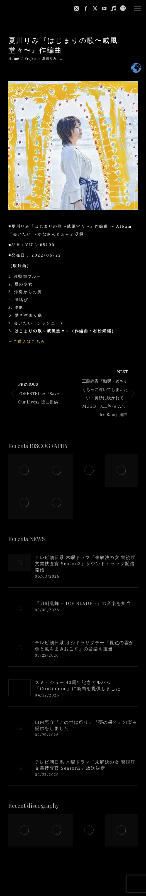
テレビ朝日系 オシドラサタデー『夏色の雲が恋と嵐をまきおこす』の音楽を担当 (84, 645)
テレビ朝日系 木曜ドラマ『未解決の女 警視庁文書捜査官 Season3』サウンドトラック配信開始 (85, 563)
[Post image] (19, 562)
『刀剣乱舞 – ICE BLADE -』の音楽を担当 (83, 603)
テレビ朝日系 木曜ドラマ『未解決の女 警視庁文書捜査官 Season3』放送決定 (85, 765)
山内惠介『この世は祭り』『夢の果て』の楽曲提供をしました (86, 725)
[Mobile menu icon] (137, 8)
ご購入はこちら (29, 341)
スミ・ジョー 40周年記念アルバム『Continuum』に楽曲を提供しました (78, 685)
